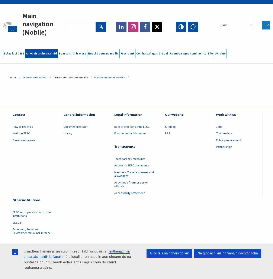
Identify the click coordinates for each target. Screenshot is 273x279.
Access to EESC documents (131, 165)
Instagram (133, 27)
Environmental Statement (130, 133)
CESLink (17, 223)
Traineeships (224, 133)
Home (13, 77)
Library (68, 133)
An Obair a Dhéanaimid (35, 77)
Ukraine (220, 53)
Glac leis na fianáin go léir (169, 253)
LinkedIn (121, 27)
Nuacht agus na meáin (103, 53)
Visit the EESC (21, 133)
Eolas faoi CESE (14, 53)
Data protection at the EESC (132, 127)
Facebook (145, 27)
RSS (167, 133)
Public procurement (228, 140)
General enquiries (24, 140)
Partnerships (224, 147)
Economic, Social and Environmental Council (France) (32, 231)
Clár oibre (79, 53)
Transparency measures (129, 159)
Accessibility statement (129, 193)
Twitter (157, 27)
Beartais (65, 53)
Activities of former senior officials (131, 184)
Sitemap (170, 127)
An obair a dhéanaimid (41, 53)
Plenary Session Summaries (109, 77)
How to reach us (23, 127)
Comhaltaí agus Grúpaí (152, 53)
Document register (76, 127)
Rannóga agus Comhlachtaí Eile (191, 53)
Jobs (219, 127)
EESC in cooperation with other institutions (32, 214)
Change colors (193, 27)
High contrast (181, 27)
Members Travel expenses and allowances (134, 174)
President (127, 53)
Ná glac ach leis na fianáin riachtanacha (227, 253)
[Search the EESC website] (81, 27)
